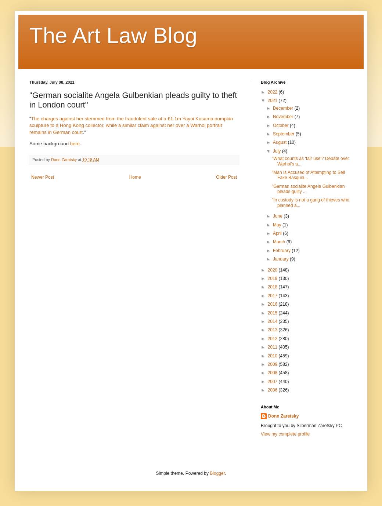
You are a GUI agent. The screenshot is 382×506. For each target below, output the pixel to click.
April (278, 233)
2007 (273, 381)
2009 (273, 364)
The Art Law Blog (113, 35)
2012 (273, 338)
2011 (273, 347)
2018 (273, 287)
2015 (273, 313)
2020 (273, 270)
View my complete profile (285, 434)
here (75, 143)
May (277, 224)
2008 (273, 372)
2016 (273, 304)
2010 (273, 355)
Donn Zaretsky (283, 416)
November (284, 116)
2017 (273, 295)
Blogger (217, 473)
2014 (273, 321)
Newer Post (42, 177)
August (280, 142)
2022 (273, 92)
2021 (273, 100)
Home (135, 177)
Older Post (226, 177)
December (284, 108)
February (282, 250)
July (277, 151)
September (284, 133)
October (281, 125)
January (281, 259)
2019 (273, 278)
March (279, 241)
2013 (273, 329)
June (278, 216)
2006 (273, 390)
